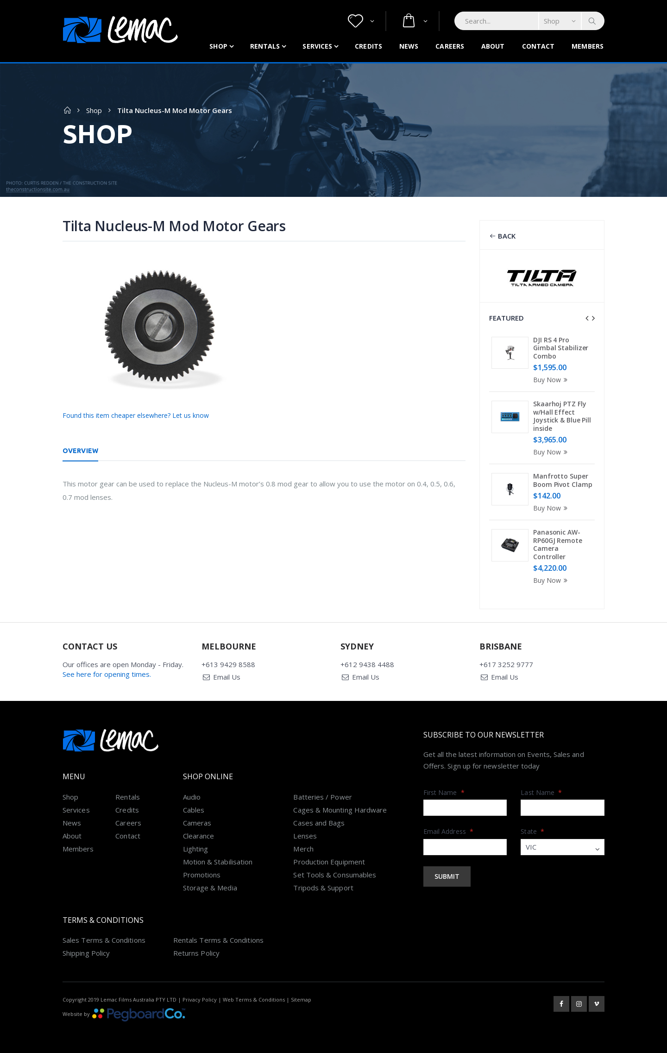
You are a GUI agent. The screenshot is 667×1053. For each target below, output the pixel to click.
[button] (361, 21)
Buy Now (551, 379)
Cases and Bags (319, 821)
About (493, 46)
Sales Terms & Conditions (104, 938)
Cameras (197, 821)
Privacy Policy (199, 997)
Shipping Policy (86, 951)
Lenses (304, 834)
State (532, 829)
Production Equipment (329, 859)
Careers (449, 46)
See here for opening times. (107, 672)
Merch (303, 846)
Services (317, 46)
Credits (368, 46)
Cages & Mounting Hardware (340, 808)
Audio (192, 795)
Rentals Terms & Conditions (218, 938)
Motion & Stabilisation (218, 859)
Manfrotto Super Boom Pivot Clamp (562, 480)
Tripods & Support (323, 885)
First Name (444, 790)
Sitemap (301, 997)
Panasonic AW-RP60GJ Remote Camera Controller (557, 544)
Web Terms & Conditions (254, 997)
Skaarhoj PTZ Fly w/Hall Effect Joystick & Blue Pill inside (562, 416)
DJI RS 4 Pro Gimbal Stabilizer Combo (560, 347)
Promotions (202, 872)
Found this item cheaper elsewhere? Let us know (136, 415)
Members (588, 46)
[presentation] (587, 318)
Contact (538, 46)
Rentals (265, 46)
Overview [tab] (80, 450)
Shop (218, 46)
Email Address (448, 829)
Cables (193, 808)
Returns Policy (196, 951)
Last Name (541, 790)
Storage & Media (210, 885)
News (408, 46)
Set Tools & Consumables (334, 872)
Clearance (198, 834)
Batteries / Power (322, 795)
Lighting (195, 846)
